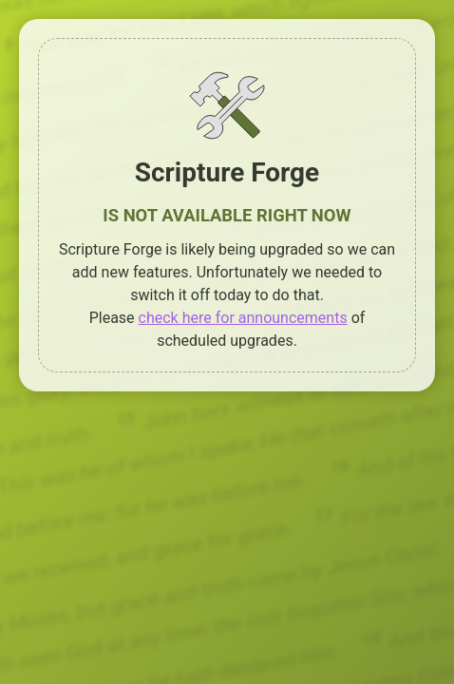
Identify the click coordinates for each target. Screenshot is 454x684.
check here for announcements (243, 318)
